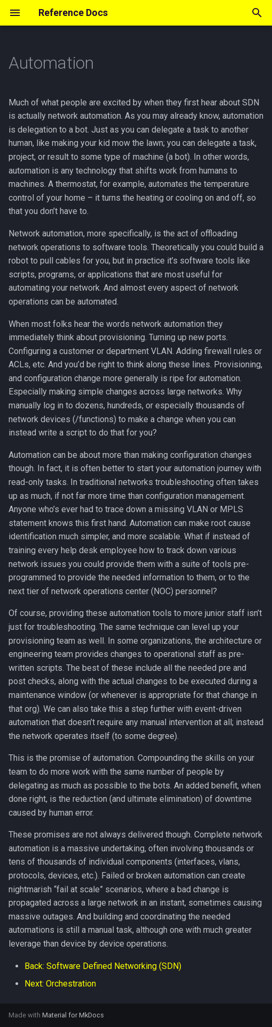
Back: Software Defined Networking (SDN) (103, 966)
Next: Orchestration (60, 984)
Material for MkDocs (73, 1015)
